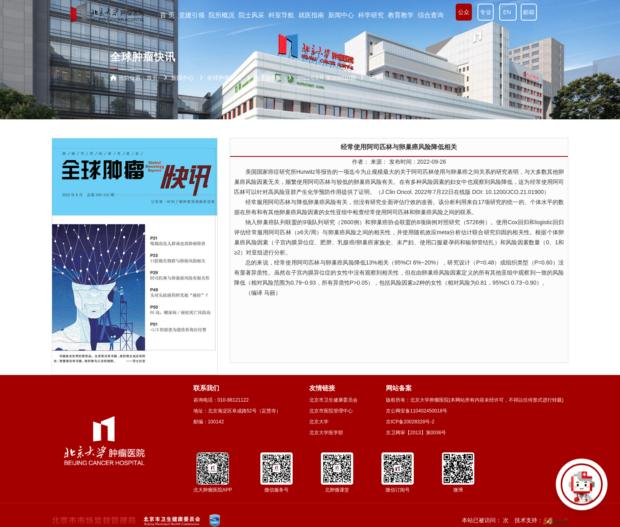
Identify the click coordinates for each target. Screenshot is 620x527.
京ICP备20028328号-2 (410, 422)
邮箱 (528, 12)
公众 (463, 12)
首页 (152, 78)
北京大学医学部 (326, 432)
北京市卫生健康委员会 (333, 400)
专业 (485, 12)
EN (508, 12)
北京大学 (319, 422)
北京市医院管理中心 (331, 411)
